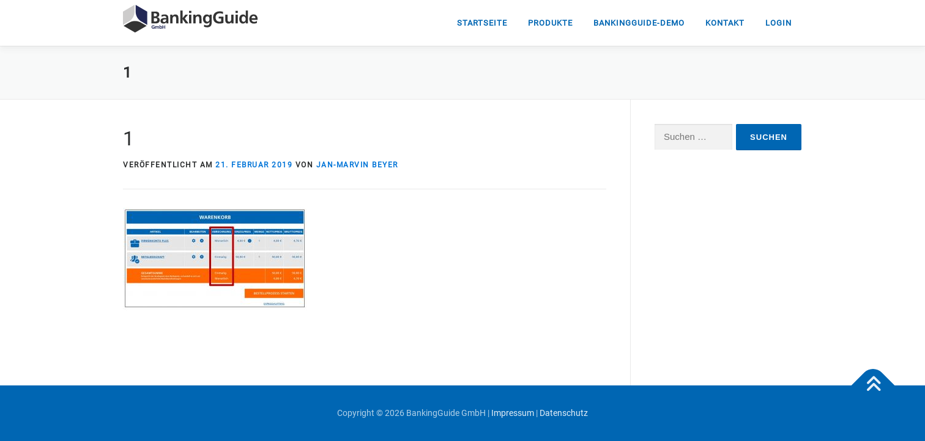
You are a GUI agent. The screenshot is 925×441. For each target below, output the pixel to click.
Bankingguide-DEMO (639, 22)
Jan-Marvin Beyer (357, 165)
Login (778, 22)
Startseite (482, 22)
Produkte (550, 22)
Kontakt (725, 22)
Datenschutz (564, 413)
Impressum (512, 413)
